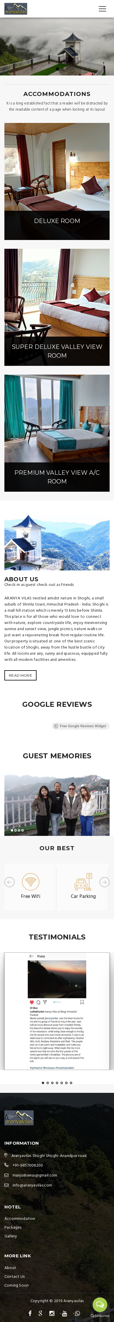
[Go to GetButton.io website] (100, 1316)
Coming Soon (16, 1285)
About (10, 1268)
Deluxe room (57, 220)
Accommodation (19, 1218)
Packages (13, 1227)
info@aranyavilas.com (32, 1185)
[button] (4, 716)
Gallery (10, 1236)
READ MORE (20, 675)
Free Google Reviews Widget (80, 726)
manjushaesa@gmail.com (35, 1175)
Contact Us (14, 1276)
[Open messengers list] (100, 1304)
